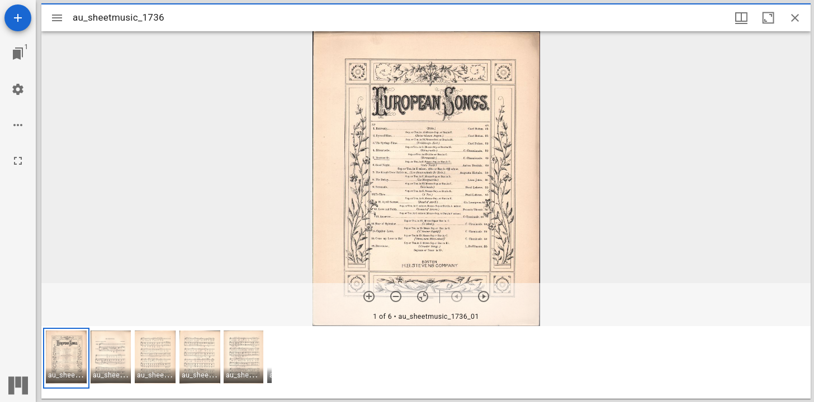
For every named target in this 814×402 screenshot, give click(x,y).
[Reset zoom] (422, 296)
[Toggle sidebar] (57, 17)
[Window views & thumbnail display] (741, 17)
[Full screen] (17, 160)
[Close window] (795, 17)
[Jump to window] (17, 53)
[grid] (426, 362)
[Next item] (483, 296)
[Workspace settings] (17, 89)
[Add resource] (17, 17)
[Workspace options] (17, 125)
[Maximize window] (768, 17)
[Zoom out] (395, 296)
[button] (66, 358)
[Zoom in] (369, 296)
